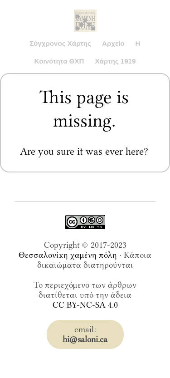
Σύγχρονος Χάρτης (60, 43)
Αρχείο (113, 43)
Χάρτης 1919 (115, 61)
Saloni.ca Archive (85, 12)
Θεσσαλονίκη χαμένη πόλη (68, 255)
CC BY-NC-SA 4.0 (85, 305)
